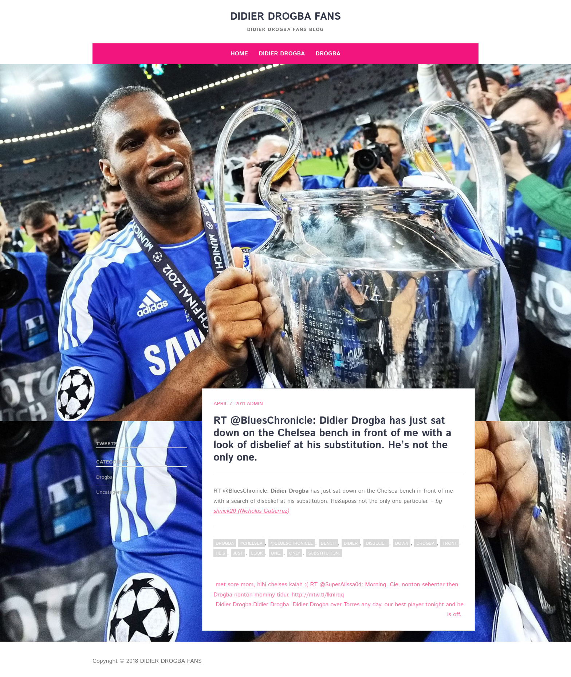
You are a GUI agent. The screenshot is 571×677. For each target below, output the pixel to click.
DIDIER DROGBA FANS (285, 16)
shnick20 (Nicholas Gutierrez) (251, 511)
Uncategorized (112, 492)
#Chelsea (251, 543)
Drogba (328, 54)
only (294, 553)
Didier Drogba (282, 54)
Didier (351, 543)
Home (239, 54)
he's (220, 553)
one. (276, 553)
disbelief (376, 543)
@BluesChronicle (292, 543)
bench (328, 543)
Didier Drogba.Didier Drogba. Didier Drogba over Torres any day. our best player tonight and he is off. (340, 609)
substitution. (324, 553)
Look (257, 553)
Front (449, 543)
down (402, 543)
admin (255, 403)
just (238, 553)
